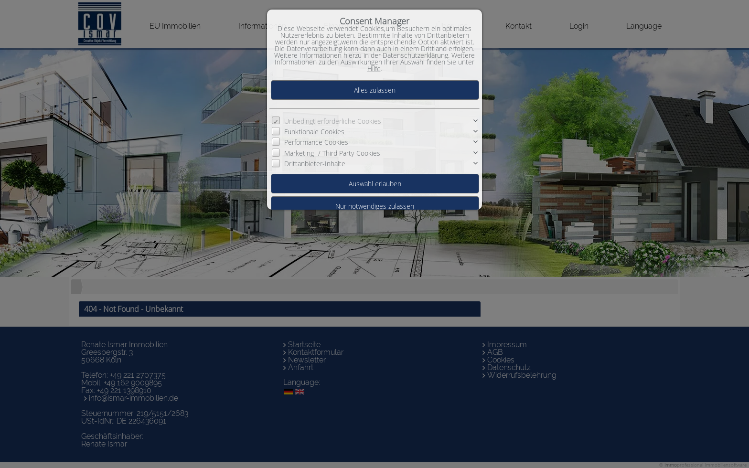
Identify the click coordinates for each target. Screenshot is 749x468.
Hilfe (374, 68)
